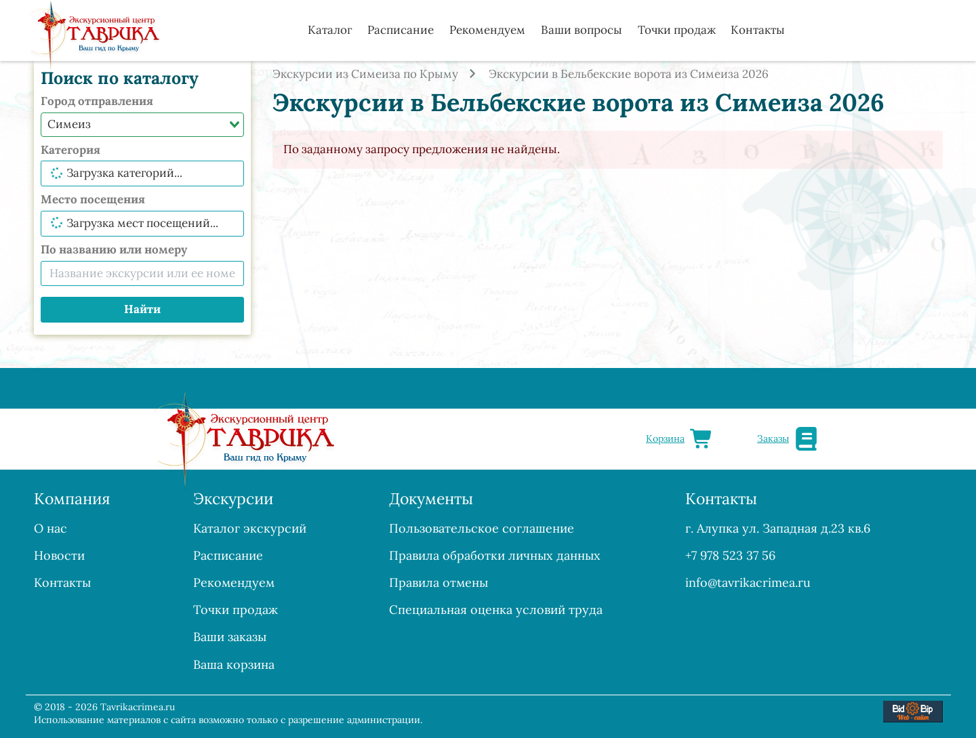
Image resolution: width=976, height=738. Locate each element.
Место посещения (93, 199)
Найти (142, 309)
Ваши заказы (229, 636)
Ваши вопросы (581, 29)
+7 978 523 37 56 (730, 555)
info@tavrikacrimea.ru (748, 582)
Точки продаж (677, 29)
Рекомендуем (487, 29)
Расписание (400, 29)
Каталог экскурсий (249, 528)
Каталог (330, 29)
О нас (50, 528)
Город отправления (97, 101)
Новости (59, 555)
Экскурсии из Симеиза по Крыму (365, 73)
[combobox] (142, 124)
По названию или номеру (114, 249)
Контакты (758, 29)
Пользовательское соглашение (481, 528)
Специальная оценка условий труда (496, 609)
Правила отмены (438, 582)
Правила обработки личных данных (495, 555)
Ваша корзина (233, 664)
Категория (70, 149)
